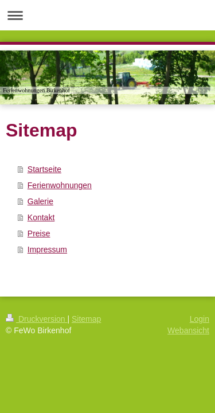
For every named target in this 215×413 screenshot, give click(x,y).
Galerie (40, 201)
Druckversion (36, 319)
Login (199, 319)
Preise (39, 233)
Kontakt (41, 217)
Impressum (47, 249)
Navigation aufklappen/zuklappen (107, 15)
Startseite (44, 169)
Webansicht (188, 330)
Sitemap (86, 319)
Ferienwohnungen (60, 185)
